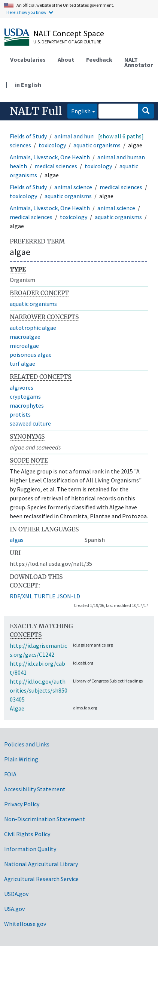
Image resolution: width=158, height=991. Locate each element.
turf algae (22, 363)
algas (17, 539)
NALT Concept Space (68, 33)
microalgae (24, 345)
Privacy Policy (21, 804)
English (79, 110)
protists (20, 414)
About (66, 59)
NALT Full (36, 111)
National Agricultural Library (41, 864)
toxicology (52, 145)
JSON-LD (68, 596)
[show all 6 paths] (121, 136)
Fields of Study (28, 136)
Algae (17, 708)
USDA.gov (16, 894)
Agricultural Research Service (41, 879)
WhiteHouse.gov (25, 923)
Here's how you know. (27, 12)
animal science (73, 187)
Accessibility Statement (35, 789)
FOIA (10, 774)
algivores (21, 387)
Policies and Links (26, 744)
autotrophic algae (33, 327)
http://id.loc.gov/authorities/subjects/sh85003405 (38, 690)
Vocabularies (28, 59)
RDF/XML (21, 596)
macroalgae (25, 336)
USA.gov (14, 908)
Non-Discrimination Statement (44, 819)
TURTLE (44, 596)
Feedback (99, 59)
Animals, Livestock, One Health (50, 157)
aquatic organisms (97, 145)
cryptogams (25, 396)
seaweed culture (30, 423)
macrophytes (27, 405)
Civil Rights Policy (27, 834)
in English (28, 84)
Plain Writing (21, 759)
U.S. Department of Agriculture (67, 42)
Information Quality (30, 849)
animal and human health (87, 136)
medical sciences (55, 166)
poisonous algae (31, 354)
